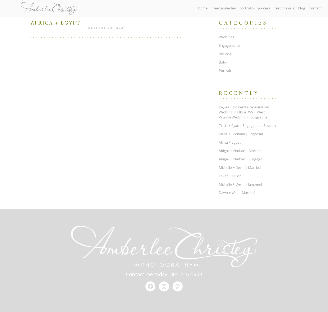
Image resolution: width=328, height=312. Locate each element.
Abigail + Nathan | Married (240, 150)
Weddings (226, 37)
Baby (223, 62)
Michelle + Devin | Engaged (240, 184)
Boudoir (225, 54)
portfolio (247, 8)
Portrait (225, 70)
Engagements (230, 45)
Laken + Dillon (230, 176)
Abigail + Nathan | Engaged (241, 159)
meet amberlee (224, 8)
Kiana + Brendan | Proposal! (241, 134)
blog (301, 8)
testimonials (284, 8)
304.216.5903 (186, 274)
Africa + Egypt (230, 142)
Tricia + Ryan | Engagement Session (247, 125)
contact (315, 8)
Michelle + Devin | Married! (240, 167)
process (264, 8)
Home (203, 8)
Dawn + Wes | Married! (237, 192)
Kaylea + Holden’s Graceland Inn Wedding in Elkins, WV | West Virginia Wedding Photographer (244, 112)
